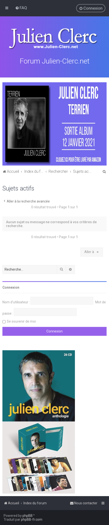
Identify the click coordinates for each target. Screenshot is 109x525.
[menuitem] (21, 7)
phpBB (27, 516)
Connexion (10, 287)
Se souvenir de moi (21, 321)
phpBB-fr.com (31, 519)
